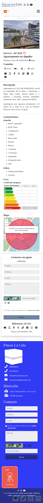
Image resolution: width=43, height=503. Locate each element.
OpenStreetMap (27, 250)
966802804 (21, 261)
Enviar (21, 317)
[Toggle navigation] (38, 11)
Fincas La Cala (13, 493)
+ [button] (6, 220)
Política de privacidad (26, 493)
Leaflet (19, 250)
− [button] (6, 224)
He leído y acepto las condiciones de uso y (22, 310)
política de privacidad (33, 310)
